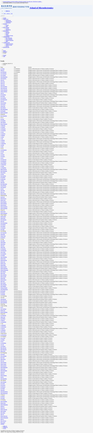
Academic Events (9, 35)
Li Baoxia (3, 320)
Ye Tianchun (3, 249)
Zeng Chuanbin (4, 401)
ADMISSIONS (6, 36)
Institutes (7, 32)
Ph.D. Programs (9, 39)
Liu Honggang (4, 150)
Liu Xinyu (3, 156)
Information (8, 29)
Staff (7, 26)
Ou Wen (2, 174)
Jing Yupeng (3, 122)
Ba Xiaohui (3, 291)
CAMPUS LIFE (6, 42)
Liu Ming (2, 68)
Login (12, 13)
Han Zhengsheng (4, 109)
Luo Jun (2, 344)
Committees (8, 22)
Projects (7, 33)
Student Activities (9, 43)
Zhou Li (2, 419)
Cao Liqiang (3, 75)
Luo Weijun (3, 346)
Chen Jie (2, 80)
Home (4, 50)
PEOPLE (5, 23)
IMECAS (5, 426)
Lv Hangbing (3, 167)
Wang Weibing (4, 203)
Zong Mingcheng (4, 289)
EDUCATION (6, 27)
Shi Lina (2, 360)
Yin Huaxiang (3, 250)
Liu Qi (2, 153)
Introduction (8, 20)
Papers (7, 34)
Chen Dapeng (3, 78)
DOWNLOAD (6, 47)
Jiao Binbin (3, 318)
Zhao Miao (3, 412)
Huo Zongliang (4, 115)
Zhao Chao (3, 273)
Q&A (7, 41)
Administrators (9, 21)
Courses (7, 28)
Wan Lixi (2, 192)
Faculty (7, 25)
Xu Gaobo (3, 383)
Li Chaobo (3, 127)
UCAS (4, 428)
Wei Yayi (2, 221)
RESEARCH (6, 30)
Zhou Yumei (3, 283)
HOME (4, 18)
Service (7, 46)
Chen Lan (3, 83)
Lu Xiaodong (3, 343)
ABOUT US (5, 19)
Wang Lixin (3, 200)
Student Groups (9, 45)
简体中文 (8, 11)
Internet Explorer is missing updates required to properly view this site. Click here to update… (22, 1)
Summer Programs (9, 40)
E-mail (4, 13)
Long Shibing (3, 163)
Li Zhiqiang (3, 330)
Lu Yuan (2, 166)
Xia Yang (2, 229)
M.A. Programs (9, 37)
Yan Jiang (3, 240)
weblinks (2, 423)
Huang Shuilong (4, 312)
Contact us (8, 13)
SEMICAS (5, 427)
